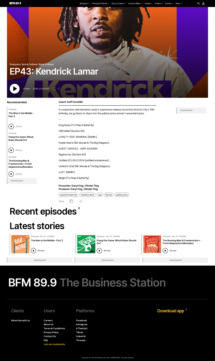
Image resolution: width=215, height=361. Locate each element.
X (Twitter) (81, 328)
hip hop (108, 195)
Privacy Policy (51, 332)
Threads (80, 340)
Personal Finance (100, 3)
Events (169, 3)
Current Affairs (135, 3)
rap (99, 195)
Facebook (81, 320)
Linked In (81, 336)
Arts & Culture (119, 3)
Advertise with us (20, 320)
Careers (48, 320)
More (179, 3)
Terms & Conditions (54, 328)
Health (149, 3)
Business (85, 3)
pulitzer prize (121, 195)
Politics (159, 3)
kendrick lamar (87, 195)
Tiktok (79, 332)
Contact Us (50, 336)
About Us (48, 324)
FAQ (46, 340)
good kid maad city (68, 195)
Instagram (81, 324)
